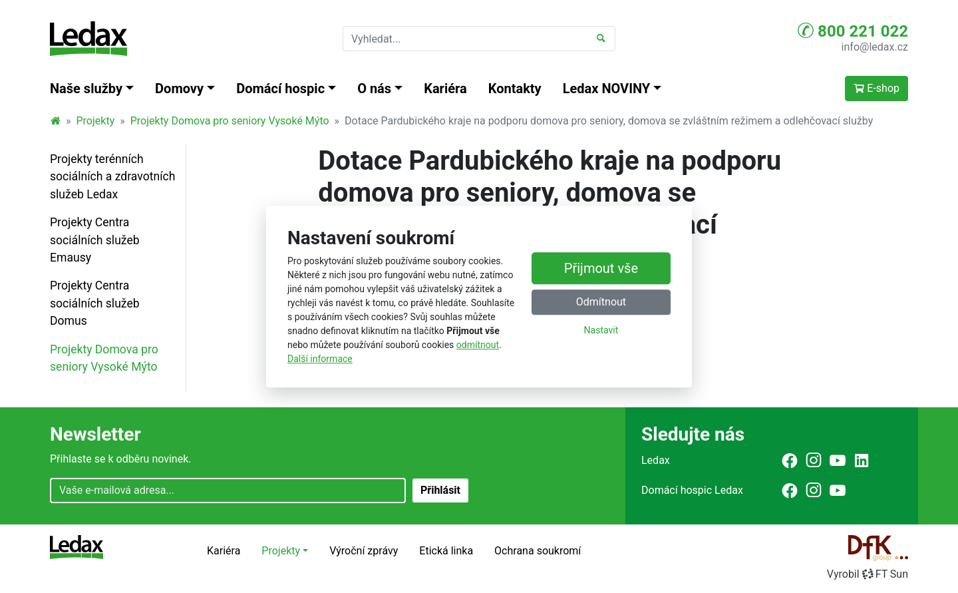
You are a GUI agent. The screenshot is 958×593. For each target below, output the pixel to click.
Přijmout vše (601, 268)
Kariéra (445, 89)
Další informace (320, 358)
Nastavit (601, 330)
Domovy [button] (179, 89)
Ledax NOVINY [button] (607, 89)
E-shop (876, 88)
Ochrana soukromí (537, 550)
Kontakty (515, 89)
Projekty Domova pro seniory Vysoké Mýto (229, 120)
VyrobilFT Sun (867, 574)
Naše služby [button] (86, 89)
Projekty (96, 120)
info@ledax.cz (875, 47)
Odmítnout (601, 302)
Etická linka (446, 550)
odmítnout (477, 344)
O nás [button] (374, 89)
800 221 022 (853, 30)
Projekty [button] (280, 550)
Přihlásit (440, 490)
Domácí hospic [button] (280, 89)
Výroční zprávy (363, 550)
